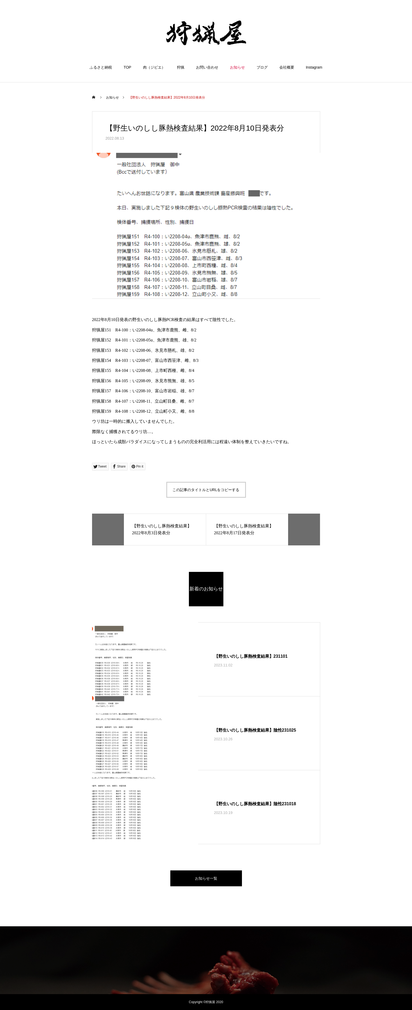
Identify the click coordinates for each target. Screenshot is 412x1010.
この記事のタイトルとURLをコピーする (205, 490)
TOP (127, 67)
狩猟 (180, 67)
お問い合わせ (207, 67)
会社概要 (286, 67)
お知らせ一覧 (206, 878)
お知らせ (237, 67)
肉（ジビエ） (154, 67)
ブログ (262, 67)
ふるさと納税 (101, 67)
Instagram (314, 67)
